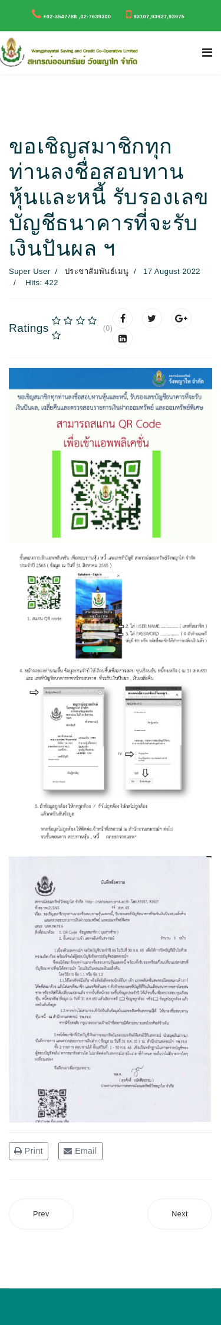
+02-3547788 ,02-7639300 (77, 16)
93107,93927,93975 (159, 16)
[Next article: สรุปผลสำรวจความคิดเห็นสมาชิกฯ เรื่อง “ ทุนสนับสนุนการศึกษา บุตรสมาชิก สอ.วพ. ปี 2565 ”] (179, 1214)
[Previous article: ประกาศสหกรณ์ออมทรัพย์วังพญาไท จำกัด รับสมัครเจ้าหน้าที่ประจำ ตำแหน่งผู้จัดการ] (41, 1214)
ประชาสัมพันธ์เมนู (97, 271)
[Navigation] (207, 52)
